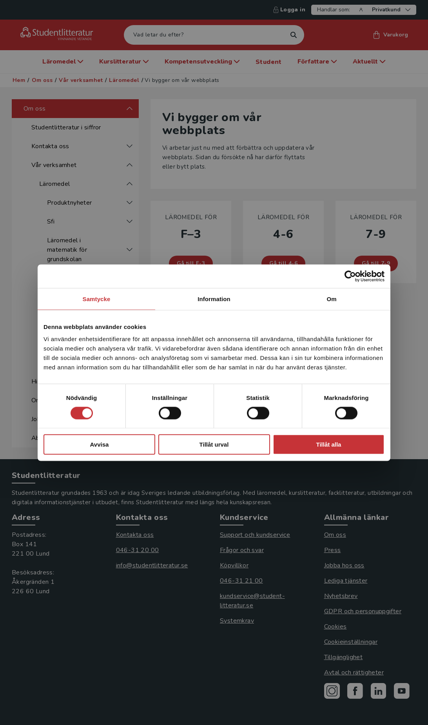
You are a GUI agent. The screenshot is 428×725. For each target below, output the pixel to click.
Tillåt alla (328, 444)
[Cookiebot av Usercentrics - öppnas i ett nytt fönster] (350, 276)
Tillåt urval (214, 444)
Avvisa (99, 444)
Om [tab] (331, 298)
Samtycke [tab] (97, 298)
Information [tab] (214, 298)
